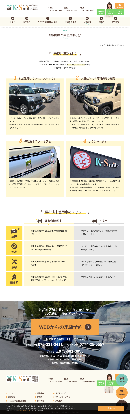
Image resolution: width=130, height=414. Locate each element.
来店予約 (120, 7)
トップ (12, 23)
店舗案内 (87, 23)
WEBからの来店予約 (60, 327)
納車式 (101, 23)
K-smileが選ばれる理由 (47, 23)
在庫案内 (26, 23)
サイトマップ (60, 393)
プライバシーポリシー (63, 397)
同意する (111, 408)
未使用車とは (70, 23)
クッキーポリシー (24, 411)
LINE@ (101, 12)
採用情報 (115, 23)
